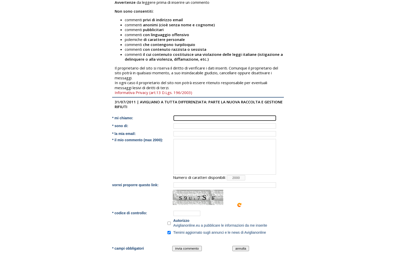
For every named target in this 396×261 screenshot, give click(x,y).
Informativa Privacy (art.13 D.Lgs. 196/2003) (153, 92)
